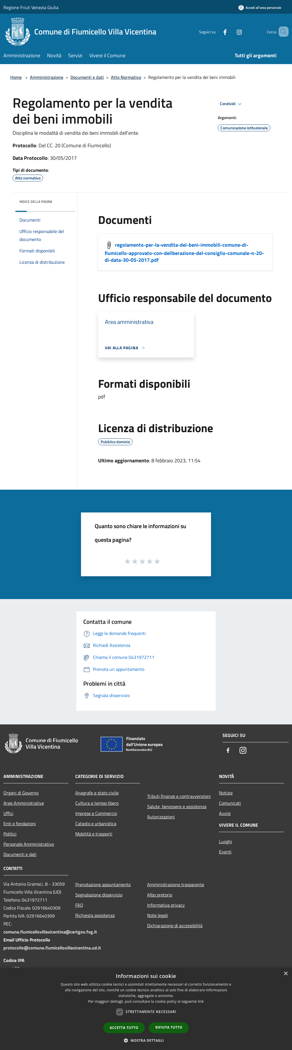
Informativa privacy (166, 905)
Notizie (226, 792)
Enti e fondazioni (19, 823)
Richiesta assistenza (95, 915)
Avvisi (225, 813)
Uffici (8, 813)
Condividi (231, 104)
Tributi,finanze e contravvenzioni (179, 796)
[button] (146, 1040)
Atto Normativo (126, 77)
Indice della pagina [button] (35, 201)
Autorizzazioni (161, 816)
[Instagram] (231, 31)
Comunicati (230, 803)
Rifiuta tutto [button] (168, 1027)
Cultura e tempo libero (97, 803)
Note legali (157, 915)
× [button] (285, 974)
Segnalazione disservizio (98, 894)
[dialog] (146, 1009)
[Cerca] (282, 31)
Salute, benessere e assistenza (176, 806)
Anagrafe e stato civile (97, 792)
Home (16, 77)
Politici (10, 833)
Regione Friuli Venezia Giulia (30, 7)
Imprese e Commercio (96, 813)
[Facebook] (216, 31)
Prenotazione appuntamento (103, 884)
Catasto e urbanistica (95, 823)
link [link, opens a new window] (201, 1001)
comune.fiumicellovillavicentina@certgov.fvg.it (50, 931)
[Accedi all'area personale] (260, 7)
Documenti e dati (87, 77)
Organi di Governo (20, 792)
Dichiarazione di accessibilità (174, 925)
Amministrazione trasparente (175, 884)
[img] (64, 200)
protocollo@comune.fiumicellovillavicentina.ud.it (52, 947)
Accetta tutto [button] (124, 1027)
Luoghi (225, 841)
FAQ (79, 905)
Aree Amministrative (23, 803)
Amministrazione (46, 77)
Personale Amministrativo (28, 844)
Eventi (225, 851)
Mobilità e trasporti (93, 833)
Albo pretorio (159, 894)
